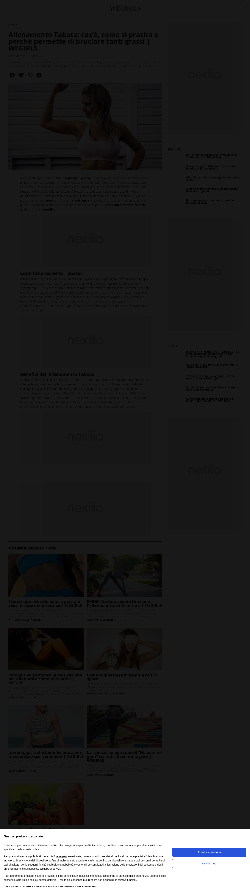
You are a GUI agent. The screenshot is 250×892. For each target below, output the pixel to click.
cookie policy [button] (31, 849)
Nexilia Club (209, 863)
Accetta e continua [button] (209, 852)
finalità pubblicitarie (50, 864)
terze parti (61, 856)
